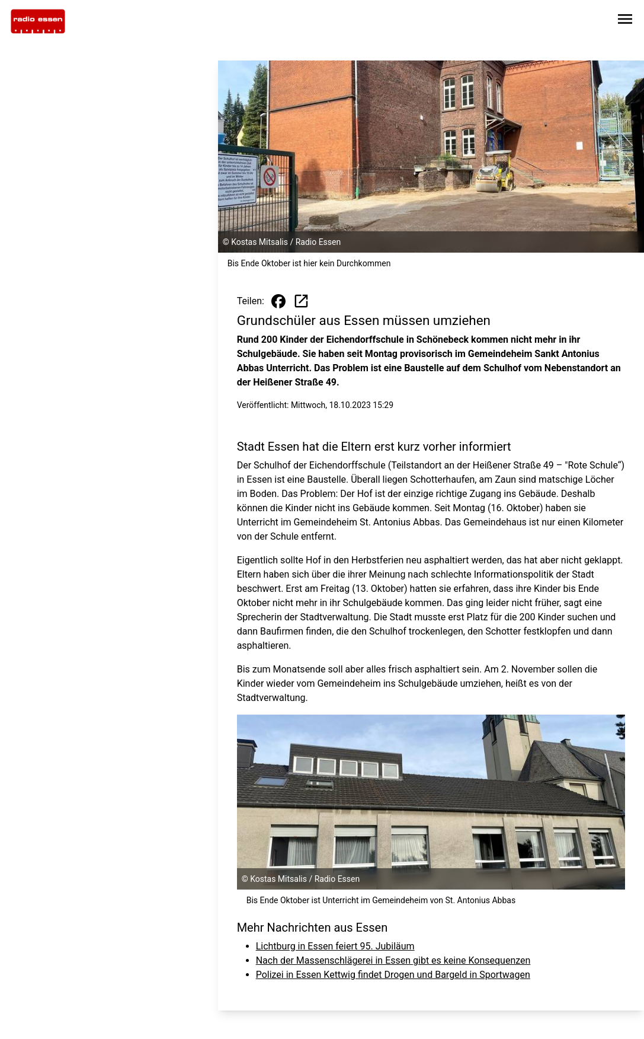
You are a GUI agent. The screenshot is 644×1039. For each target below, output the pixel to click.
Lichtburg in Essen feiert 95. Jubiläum (335, 946)
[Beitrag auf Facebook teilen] (278, 301)
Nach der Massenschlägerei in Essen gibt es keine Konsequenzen (393, 960)
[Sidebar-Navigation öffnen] (625, 21)
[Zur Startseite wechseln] (37, 21)
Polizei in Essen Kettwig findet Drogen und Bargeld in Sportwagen (393, 974)
